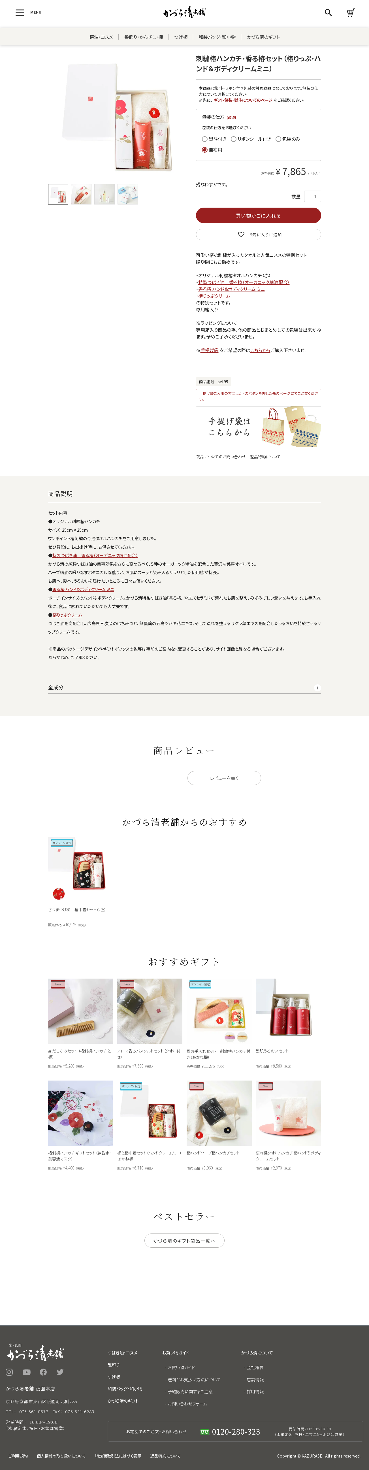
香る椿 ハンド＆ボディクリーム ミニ (231, 289)
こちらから (260, 350)
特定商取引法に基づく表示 (118, 1456)
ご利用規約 (18, 1456)
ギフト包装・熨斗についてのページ (243, 100)
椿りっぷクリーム (214, 295)
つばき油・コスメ (122, 1353)
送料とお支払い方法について (194, 1379)
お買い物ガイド (181, 1367)
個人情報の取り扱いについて (61, 1456)
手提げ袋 (210, 350)
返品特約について (265, 456)
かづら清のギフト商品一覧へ (184, 1240)
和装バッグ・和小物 (217, 36)
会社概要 (255, 1367)
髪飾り (114, 1364)
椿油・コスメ (101, 36)
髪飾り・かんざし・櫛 (143, 36)
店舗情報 (255, 1379)
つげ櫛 (180, 36)
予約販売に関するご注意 (190, 1391)
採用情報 (255, 1391)
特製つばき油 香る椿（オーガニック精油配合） (244, 282)
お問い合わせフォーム (187, 1404)
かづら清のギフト (263, 36)
